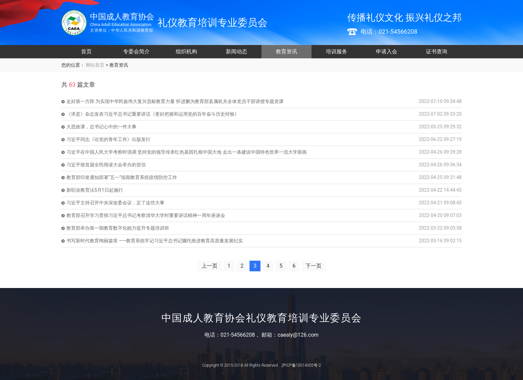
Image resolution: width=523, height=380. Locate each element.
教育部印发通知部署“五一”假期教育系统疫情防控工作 (121, 177)
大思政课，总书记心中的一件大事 (101, 126)
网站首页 (94, 65)
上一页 (209, 266)
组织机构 (186, 51)
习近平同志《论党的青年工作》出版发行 (108, 139)
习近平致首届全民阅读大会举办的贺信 (106, 164)
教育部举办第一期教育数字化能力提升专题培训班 (117, 228)
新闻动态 (236, 51)
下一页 (314, 266)
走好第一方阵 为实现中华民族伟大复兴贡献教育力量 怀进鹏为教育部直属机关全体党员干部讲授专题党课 (175, 101)
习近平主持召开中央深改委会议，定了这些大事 (115, 202)
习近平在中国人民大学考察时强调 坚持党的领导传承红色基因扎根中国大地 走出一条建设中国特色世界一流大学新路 (186, 152)
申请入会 (386, 51)
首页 (86, 51)
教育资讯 (286, 51)
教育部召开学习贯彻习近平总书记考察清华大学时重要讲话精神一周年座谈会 (145, 215)
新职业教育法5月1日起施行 (94, 190)
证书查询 (436, 51)
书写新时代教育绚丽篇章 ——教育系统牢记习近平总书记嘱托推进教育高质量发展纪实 (154, 240)
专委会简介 (136, 51)
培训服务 (336, 51)
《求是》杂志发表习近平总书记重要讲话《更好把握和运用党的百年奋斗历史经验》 (152, 114)
